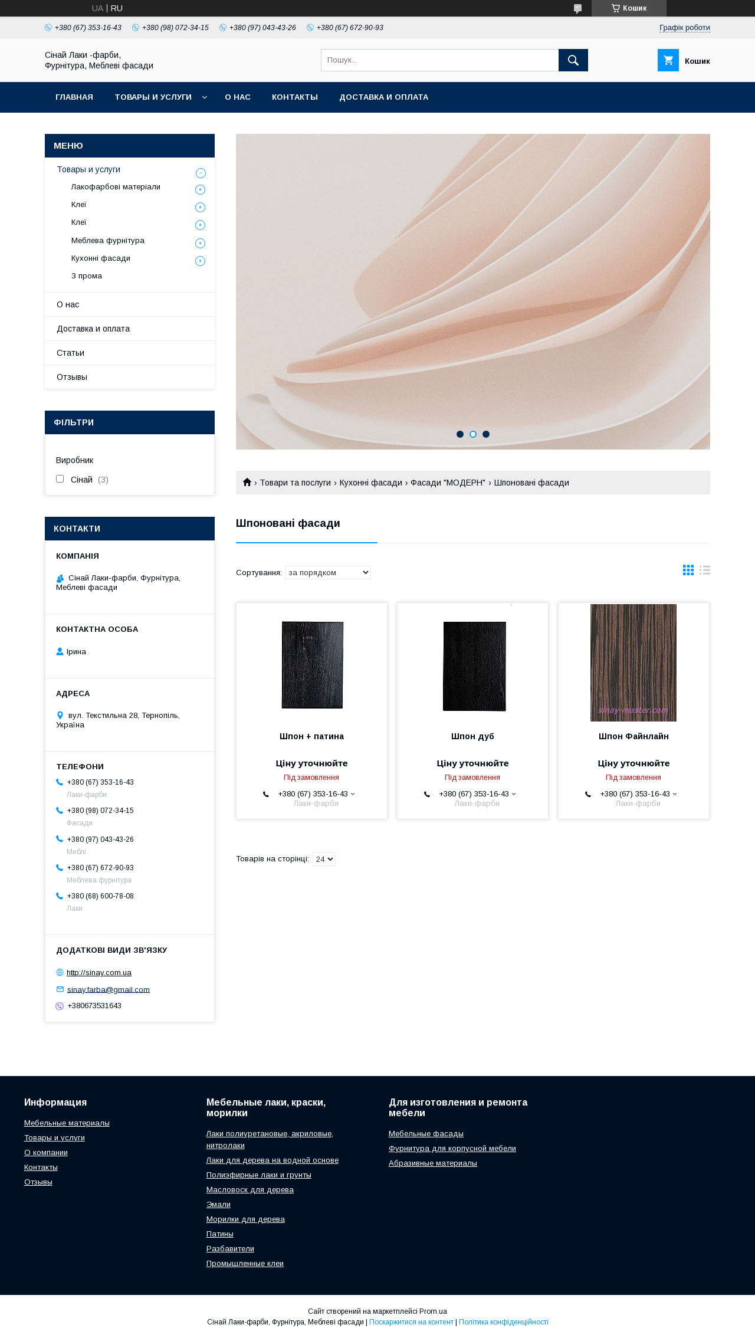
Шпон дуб (472, 736)
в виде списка (705, 573)
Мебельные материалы (67, 1123)
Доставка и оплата (383, 97)
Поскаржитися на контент (411, 1322)
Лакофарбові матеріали (115, 186)
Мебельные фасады (426, 1133)
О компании (46, 1152)
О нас (238, 97)
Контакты (295, 97)
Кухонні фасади (371, 482)
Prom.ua (433, 1311)
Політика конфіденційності (504, 1322)
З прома (86, 275)
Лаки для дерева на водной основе (272, 1160)
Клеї (79, 204)
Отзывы (72, 377)
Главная (74, 97)
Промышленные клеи (245, 1263)
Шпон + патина (312, 736)
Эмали (218, 1204)
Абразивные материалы (433, 1163)
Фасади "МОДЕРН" (448, 482)
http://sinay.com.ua (99, 972)
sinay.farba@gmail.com (108, 989)
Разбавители (230, 1248)
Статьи (70, 353)
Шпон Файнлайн (634, 736)
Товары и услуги (153, 97)
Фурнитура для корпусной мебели (452, 1148)
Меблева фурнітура (108, 240)
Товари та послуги (295, 482)
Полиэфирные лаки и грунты (258, 1174)
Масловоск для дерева (250, 1189)
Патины (220, 1233)
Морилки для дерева (245, 1219)
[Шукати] (573, 60)
